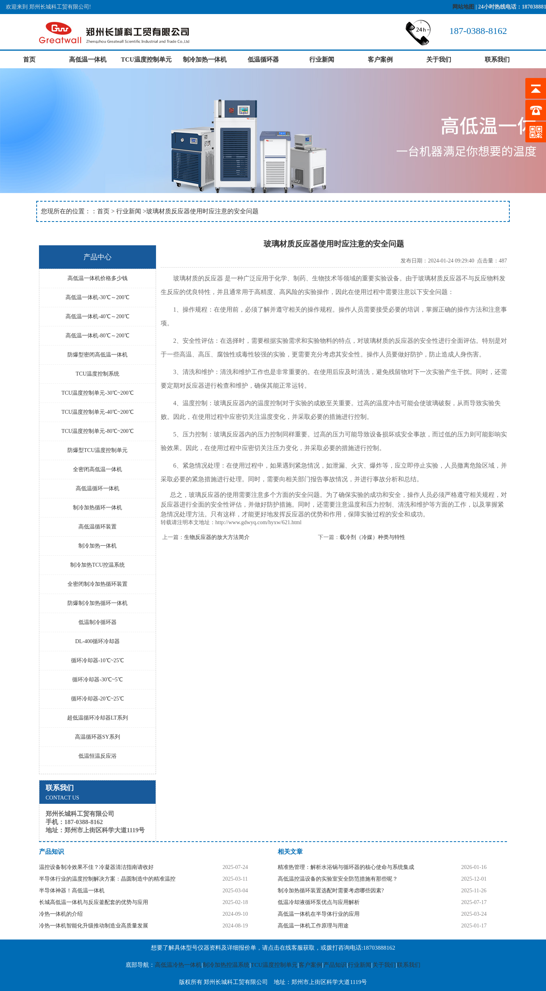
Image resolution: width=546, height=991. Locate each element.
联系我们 (497, 59)
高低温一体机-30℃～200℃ (97, 297)
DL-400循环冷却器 (97, 641)
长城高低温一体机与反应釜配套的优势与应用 (93, 902)
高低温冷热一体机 (178, 965)
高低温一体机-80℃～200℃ (97, 336)
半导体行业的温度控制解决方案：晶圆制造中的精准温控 (107, 879)
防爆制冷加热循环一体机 (97, 603)
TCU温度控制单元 (146, 59)
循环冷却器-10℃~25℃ (97, 660)
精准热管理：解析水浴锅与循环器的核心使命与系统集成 (346, 867)
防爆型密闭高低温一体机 (97, 355)
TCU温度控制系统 (97, 374)
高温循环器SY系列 (97, 737)
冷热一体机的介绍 (61, 914)
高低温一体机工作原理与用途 (313, 926)
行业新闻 (321, 59)
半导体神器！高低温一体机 (72, 890)
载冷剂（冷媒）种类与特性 (372, 537)
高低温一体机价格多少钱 (97, 278)
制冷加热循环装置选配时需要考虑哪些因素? (331, 890)
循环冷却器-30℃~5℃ (97, 680)
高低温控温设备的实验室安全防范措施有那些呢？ (338, 879)
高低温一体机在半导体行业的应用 (319, 914)
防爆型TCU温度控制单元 (97, 450)
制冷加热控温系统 (226, 965)
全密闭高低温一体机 (97, 469)
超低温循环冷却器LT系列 (97, 718)
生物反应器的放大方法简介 (217, 537)
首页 (29, 59)
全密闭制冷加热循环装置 (97, 584)
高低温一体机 (87, 59)
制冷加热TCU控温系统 (97, 565)
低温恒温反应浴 (97, 756)
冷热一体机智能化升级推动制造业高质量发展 (93, 926)
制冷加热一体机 (205, 59)
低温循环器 (263, 59)
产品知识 (335, 965)
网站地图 (463, 7)
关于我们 (438, 59)
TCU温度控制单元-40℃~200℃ (97, 412)
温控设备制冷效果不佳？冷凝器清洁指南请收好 (96, 867)
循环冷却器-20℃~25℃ (97, 699)
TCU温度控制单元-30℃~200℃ (97, 393)
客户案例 (380, 59)
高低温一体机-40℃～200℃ (97, 316)
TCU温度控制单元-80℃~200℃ (97, 431)
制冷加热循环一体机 (97, 508)
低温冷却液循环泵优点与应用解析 (319, 902)
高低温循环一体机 (97, 488)
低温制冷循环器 (97, 622)
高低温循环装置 (97, 527)
